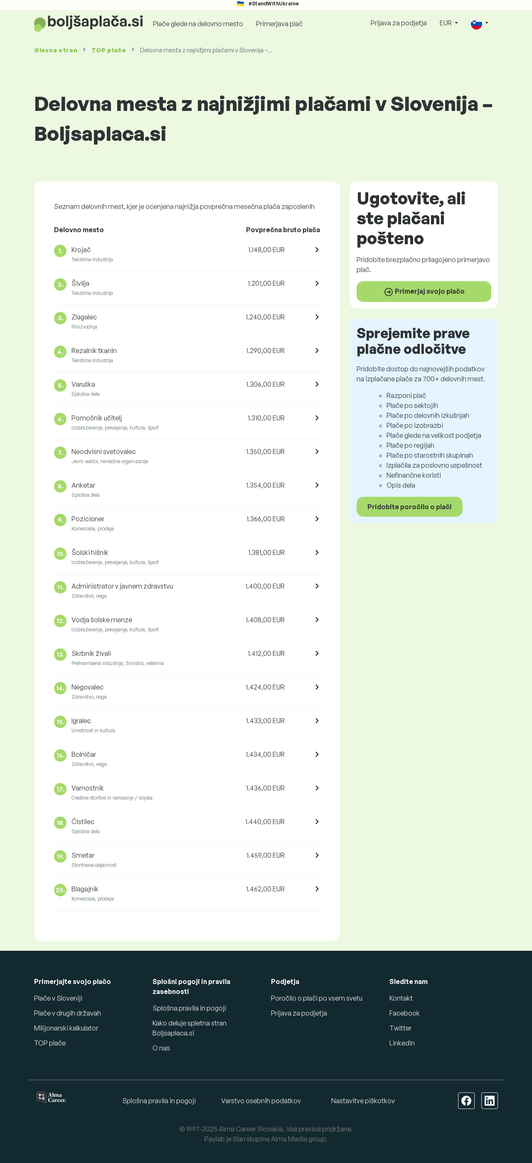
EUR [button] (446, 23)
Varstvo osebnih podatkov (261, 1101)
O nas (161, 1048)
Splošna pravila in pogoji (189, 1008)
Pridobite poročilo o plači (409, 507)
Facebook (404, 1013)
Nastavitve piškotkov (363, 1101)
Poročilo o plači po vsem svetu (316, 998)
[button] (480, 23)
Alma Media (289, 1139)
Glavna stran (55, 50)
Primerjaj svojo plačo (424, 292)
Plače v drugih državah (67, 1013)
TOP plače (108, 50)
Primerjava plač (279, 24)
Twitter (400, 1028)
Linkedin (402, 1043)
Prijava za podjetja (399, 23)
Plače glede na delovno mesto (198, 24)
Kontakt (401, 998)
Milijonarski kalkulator (66, 1028)
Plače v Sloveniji (58, 998)
